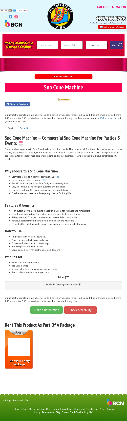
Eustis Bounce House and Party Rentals (79, 408)
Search (115, 45)
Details (11, 128)
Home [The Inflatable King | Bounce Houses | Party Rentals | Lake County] (6, 64)
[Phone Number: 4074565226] (111, 18)
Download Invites (68, 64)
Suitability (25, 128)
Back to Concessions (63, 76)
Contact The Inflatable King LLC (107, 64)
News (33, 64)
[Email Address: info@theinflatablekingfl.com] (112, 27)
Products (19, 64)
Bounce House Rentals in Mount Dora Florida (37, 408)
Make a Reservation (46, 310)
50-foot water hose (109, 118)
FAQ (84, 64)
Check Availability (80, 310)
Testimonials (47, 64)
